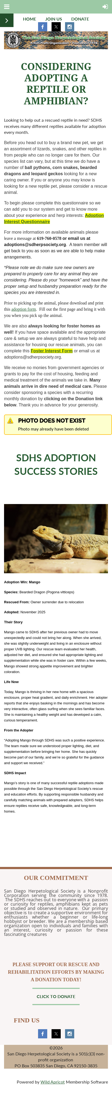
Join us (53, 18)
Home (29, 18)
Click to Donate (56, 996)
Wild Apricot (52, 1081)
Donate (80, 18)
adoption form (23, 309)
